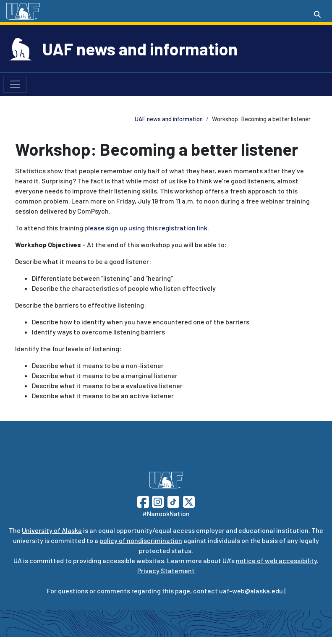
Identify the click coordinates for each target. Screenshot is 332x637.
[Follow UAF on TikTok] (173, 501)
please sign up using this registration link (145, 228)
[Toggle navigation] (15, 84)
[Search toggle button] (317, 14)
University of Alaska (52, 530)
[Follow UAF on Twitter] (189, 501)
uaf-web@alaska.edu (251, 591)
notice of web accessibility (276, 560)
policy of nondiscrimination (140, 540)
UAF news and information (140, 49)
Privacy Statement (166, 570)
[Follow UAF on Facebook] (143, 501)
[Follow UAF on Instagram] (157, 501)
